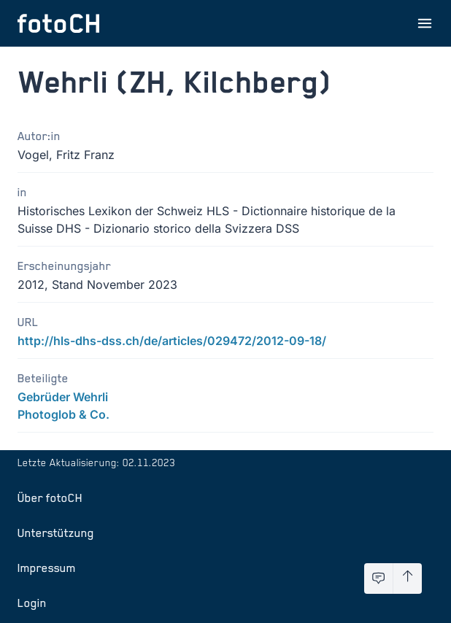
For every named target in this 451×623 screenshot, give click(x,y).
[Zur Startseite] (58, 23)
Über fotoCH (50, 497)
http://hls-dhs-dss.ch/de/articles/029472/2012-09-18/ (172, 340)
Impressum (47, 567)
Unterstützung (56, 532)
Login (32, 602)
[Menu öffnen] (424, 23)
